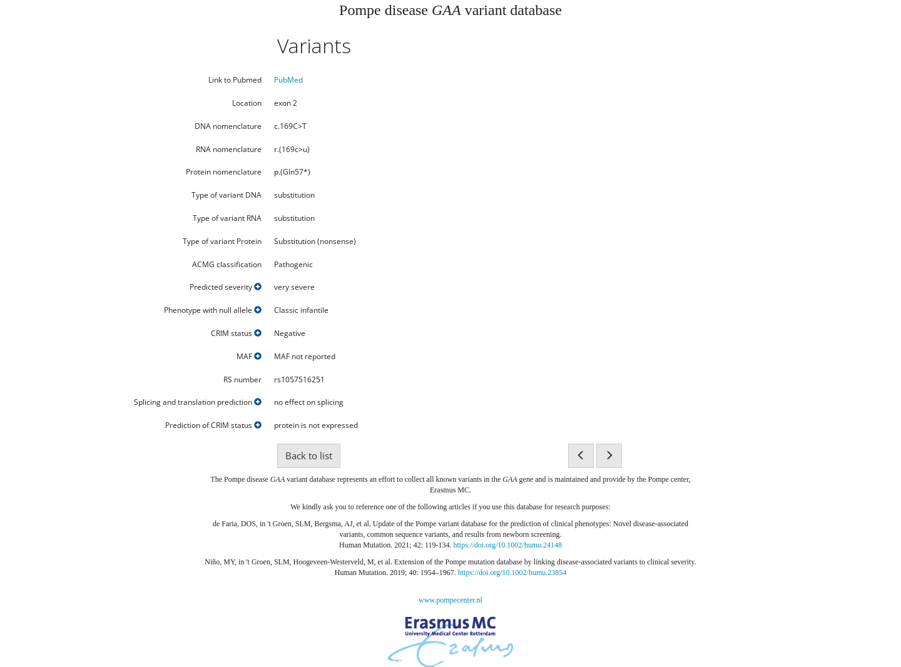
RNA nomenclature (229, 150)
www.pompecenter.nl (450, 600)
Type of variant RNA (227, 218)
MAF (249, 357)
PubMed (288, 79)
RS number (242, 380)
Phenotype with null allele (213, 310)
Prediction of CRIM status (213, 425)
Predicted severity (226, 287)
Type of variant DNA (226, 195)
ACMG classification (227, 265)
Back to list (308, 455)
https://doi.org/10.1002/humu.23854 (512, 572)
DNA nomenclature (228, 126)
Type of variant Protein (222, 242)
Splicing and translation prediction (198, 402)
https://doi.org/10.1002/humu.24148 (508, 545)
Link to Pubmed (235, 80)
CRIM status (236, 333)
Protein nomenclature (224, 172)
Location (247, 103)
